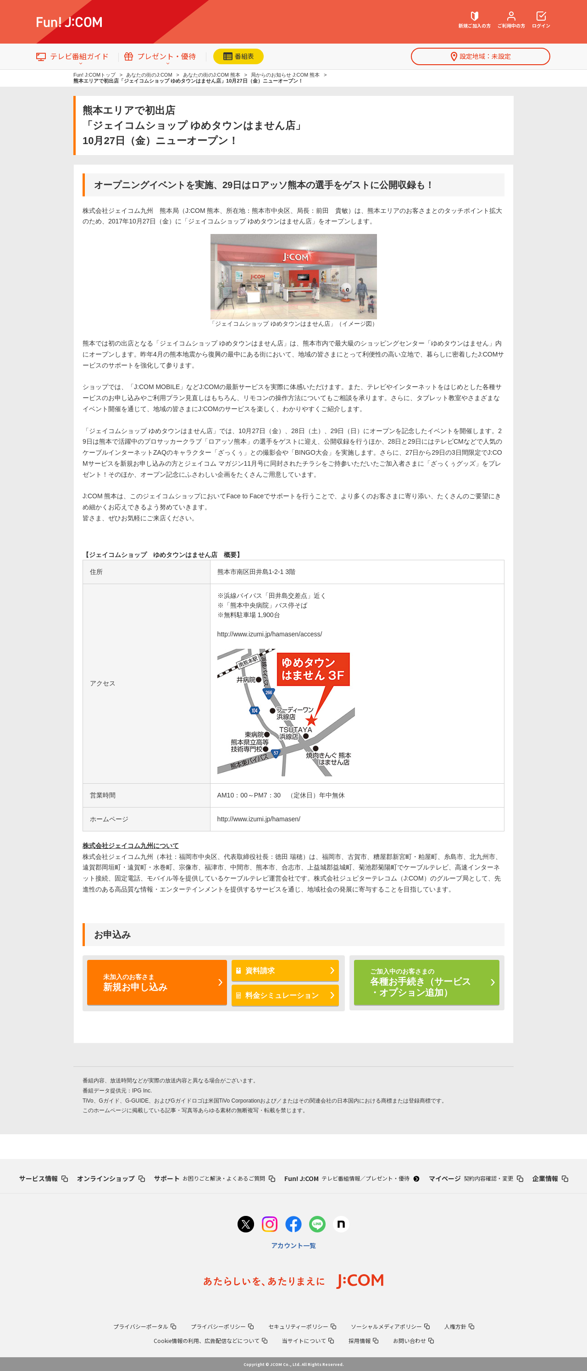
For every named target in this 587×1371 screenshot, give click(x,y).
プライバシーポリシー (222, 1326)
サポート (214, 1178)
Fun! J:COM (351, 1178)
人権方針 (459, 1326)
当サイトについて (308, 1340)
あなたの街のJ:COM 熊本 (211, 75)
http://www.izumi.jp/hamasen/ (258, 819)
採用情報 (363, 1340)
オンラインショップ (111, 1178)
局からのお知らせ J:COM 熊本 (285, 75)
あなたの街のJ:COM (149, 75)
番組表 (238, 56)
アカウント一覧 (293, 1245)
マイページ (476, 1178)
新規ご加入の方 (475, 20)
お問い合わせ (413, 1340)
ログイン (541, 20)
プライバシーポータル (144, 1326)
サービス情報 (43, 1178)
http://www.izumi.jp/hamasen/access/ (269, 634)
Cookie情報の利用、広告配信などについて (210, 1340)
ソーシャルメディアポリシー (390, 1326)
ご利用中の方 (511, 20)
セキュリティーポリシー (302, 1326)
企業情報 (550, 1178)
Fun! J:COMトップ (94, 75)
